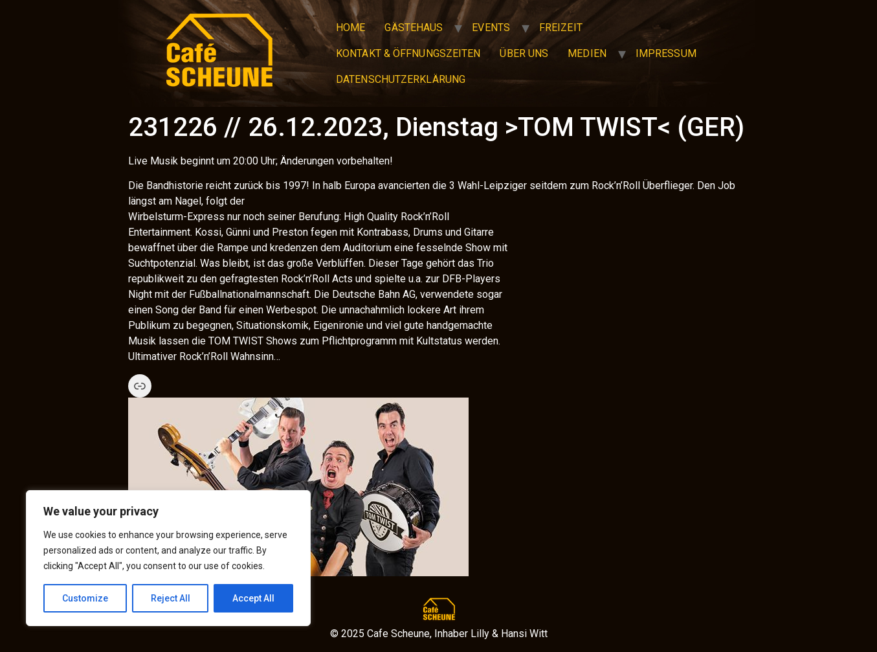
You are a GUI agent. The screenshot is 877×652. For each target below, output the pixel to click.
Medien (587, 53)
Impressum (666, 53)
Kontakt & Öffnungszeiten (408, 53)
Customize (85, 598)
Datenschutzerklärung (400, 79)
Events (491, 27)
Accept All (253, 598)
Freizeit (561, 27)
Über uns (524, 53)
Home (350, 27)
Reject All (170, 598)
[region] (168, 558)
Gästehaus (413, 27)
